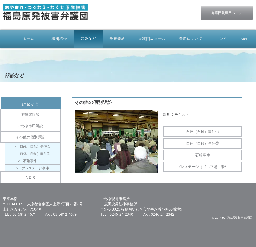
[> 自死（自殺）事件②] (33, 153)
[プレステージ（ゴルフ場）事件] (202, 167)
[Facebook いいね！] (158, 8)
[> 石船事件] (33, 161)
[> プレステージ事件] (33, 168)
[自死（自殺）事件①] (202, 131)
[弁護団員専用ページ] (227, 13)
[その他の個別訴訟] (30, 137)
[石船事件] (202, 155)
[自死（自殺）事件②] (202, 143)
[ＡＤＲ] (30, 177)
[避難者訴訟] (30, 114)
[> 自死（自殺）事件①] (33, 146)
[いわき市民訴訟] (30, 126)
